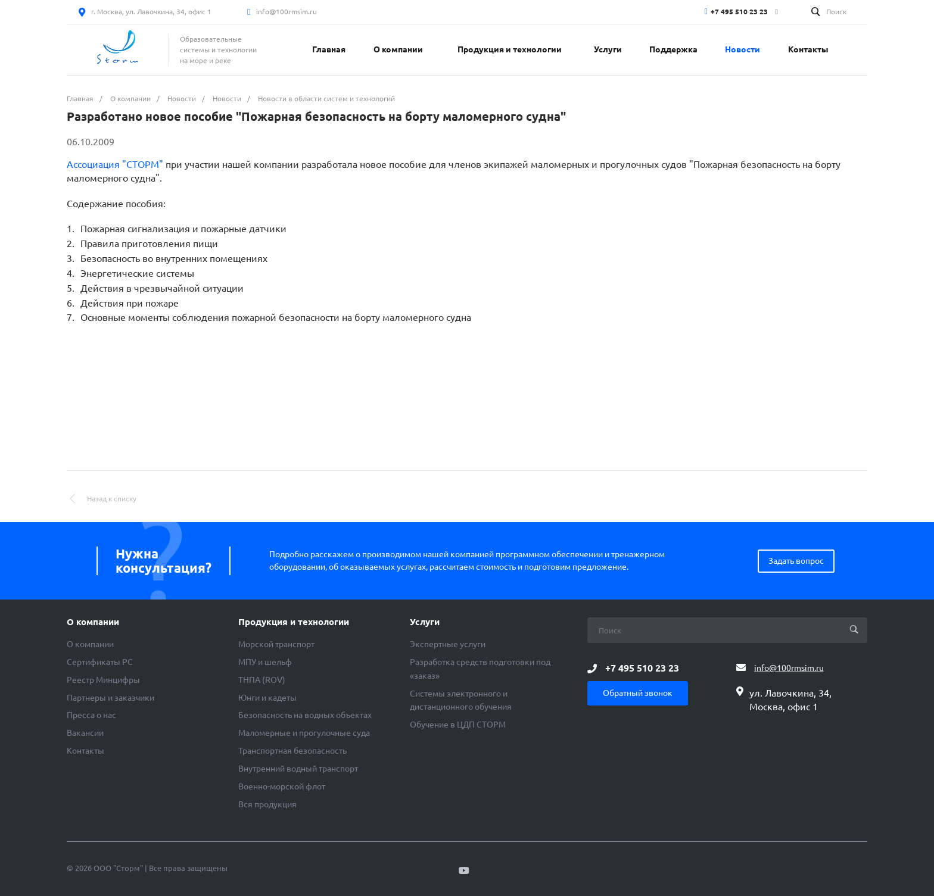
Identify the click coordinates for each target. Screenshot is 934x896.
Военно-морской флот (281, 786)
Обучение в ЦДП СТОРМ (458, 724)
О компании (93, 622)
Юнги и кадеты (267, 698)
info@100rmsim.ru (286, 11)
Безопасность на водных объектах (305, 715)
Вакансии (85, 733)
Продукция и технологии (293, 622)
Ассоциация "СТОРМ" (115, 164)
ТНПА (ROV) (261, 680)
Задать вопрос (796, 561)
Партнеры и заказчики (110, 698)
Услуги (425, 622)
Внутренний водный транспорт (298, 768)
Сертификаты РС (100, 662)
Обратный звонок (638, 693)
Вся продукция (267, 804)
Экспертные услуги (447, 644)
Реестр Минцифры (103, 680)
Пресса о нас (91, 715)
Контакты (85, 750)
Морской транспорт (276, 644)
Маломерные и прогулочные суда (304, 733)
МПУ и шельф (265, 662)
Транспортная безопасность (292, 750)
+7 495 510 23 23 (739, 11)
